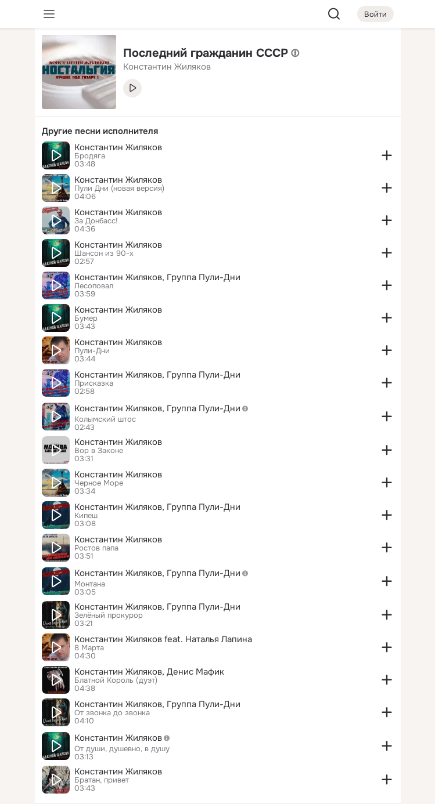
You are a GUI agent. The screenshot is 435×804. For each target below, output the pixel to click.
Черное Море (98, 483)
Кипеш (86, 516)
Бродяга (89, 156)
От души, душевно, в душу (122, 749)
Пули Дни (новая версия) (119, 188)
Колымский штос (105, 419)
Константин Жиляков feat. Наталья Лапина (163, 639)
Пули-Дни (92, 351)
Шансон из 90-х (104, 253)
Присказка (93, 383)
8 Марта (89, 648)
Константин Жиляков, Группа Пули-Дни (157, 277)
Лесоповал (93, 286)
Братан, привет (101, 780)
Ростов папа (96, 548)
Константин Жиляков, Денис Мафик (149, 671)
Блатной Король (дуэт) (115, 680)
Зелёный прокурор (108, 615)
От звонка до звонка (112, 713)
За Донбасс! (96, 221)
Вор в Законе (98, 451)
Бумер (86, 318)
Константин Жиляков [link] (167, 67)
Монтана (89, 584)
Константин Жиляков (118, 147)
